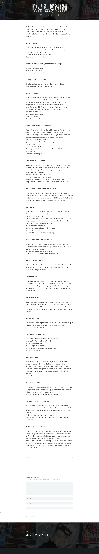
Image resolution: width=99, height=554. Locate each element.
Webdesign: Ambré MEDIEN (42, 550)
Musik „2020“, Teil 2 (37, 535)
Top (72, 457)
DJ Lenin (32, 550)
